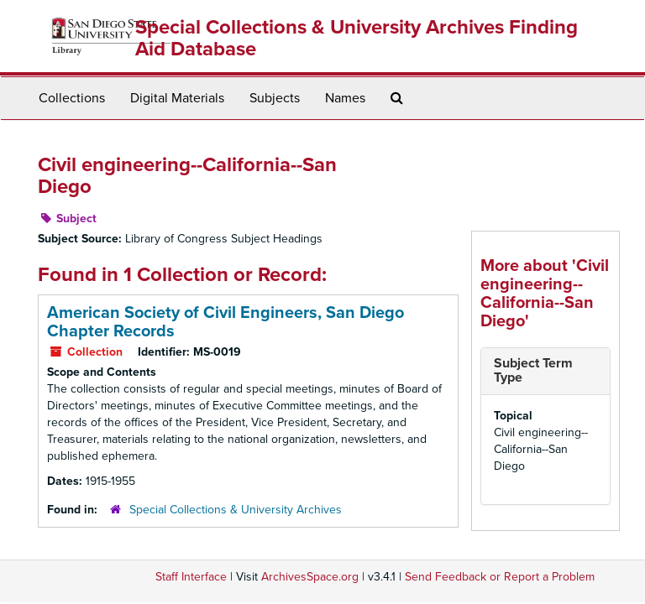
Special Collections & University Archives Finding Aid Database (356, 38)
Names (345, 98)
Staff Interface (191, 577)
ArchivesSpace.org (310, 577)
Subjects (274, 98)
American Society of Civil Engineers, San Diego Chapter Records (225, 322)
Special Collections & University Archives (235, 509)
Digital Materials (177, 98)
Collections (72, 98)
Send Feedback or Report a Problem (500, 577)
